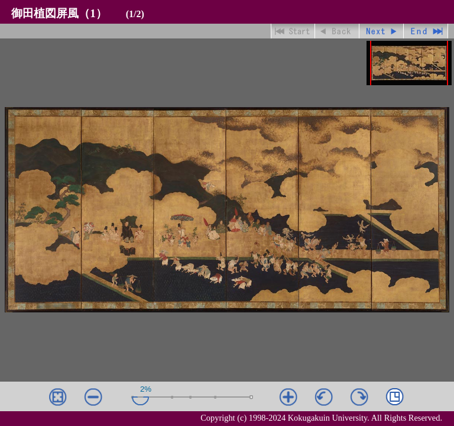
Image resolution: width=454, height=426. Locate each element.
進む (381, 31)
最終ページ (426, 31)
